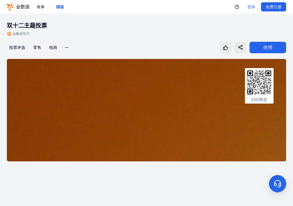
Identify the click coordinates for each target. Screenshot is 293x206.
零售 (37, 47)
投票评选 (17, 47)
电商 (53, 47)
